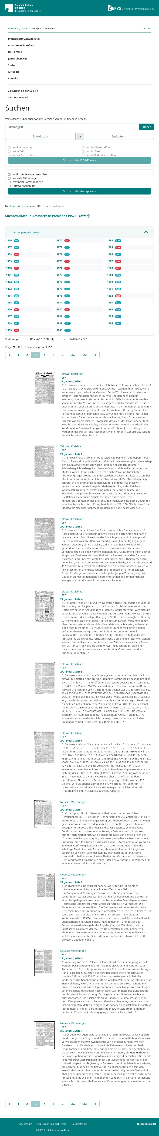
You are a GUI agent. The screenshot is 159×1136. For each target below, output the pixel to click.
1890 (110, 281)
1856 (9, 240)
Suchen (146, 127)
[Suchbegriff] (72, 127)
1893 (110, 302)
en (149, 28)
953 (85, 355)
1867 (9, 316)
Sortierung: (12, 339)
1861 (9, 275)
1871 (60, 247)
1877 (60, 288)
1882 (60, 323)
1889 (110, 275)
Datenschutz (25, 1123)
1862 (9, 281)
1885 (110, 247)
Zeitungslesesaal (18, 97)
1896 (110, 323)
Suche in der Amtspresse (79, 191)
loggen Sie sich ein (19, 206)
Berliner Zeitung (22, 147)
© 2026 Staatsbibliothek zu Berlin (53, 1130)
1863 (9, 288)
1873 (60, 261)
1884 (110, 240)
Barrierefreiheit (79, 1123)
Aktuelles (13, 71)
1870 (60, 240)
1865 (9, 302)
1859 (9, 261)
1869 (9, 330)
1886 (110, 254)
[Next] (95, 355)
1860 (9, 268)
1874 (60, 268)
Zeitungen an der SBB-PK (23, 90)
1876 (60, 281)
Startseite (13, 28)
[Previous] (9, 355)
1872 (60, 254)
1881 (60, 316)
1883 (60, 330)
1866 (9, 309)
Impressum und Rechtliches (51, 1123)
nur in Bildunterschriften (101, 155)
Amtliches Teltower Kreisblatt (29, 174)
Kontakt (13, 78)
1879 (60, 302)
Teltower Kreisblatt (23, 185)
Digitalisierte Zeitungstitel (24, 38)
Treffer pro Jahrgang (25, 232)
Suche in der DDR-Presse (79, 160)
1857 (9, 247)
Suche (25, 28)
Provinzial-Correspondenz (27, 182)
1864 (9, 295)
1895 (110, 316)
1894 (110, 309)
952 (73, 355)
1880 (60, 309)
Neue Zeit (18, 151)
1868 (9, 323)
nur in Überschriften (98, 147)
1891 (110, 288)
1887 (110, 261)
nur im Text (93, 151)
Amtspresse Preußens (21, 45)
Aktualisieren (78, 339)
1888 (110, 268)
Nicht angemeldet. (146, 1123)
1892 (110, 295)
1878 (60, 295)
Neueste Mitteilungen (25, 178)
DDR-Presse (15, 52)
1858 (9, 254)
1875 (60, 275)
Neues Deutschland (24, 155)
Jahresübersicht (17, 58)
